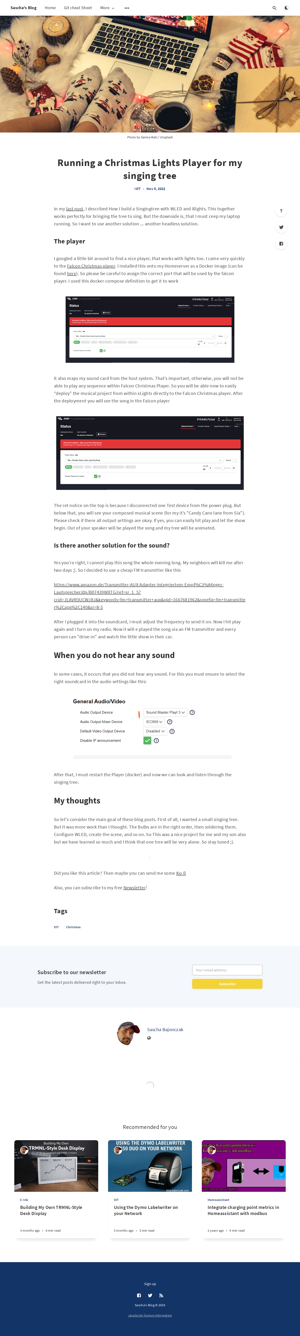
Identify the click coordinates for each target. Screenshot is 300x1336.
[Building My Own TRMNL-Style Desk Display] (56, 1221)
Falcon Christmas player (91, 266)
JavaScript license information (150, 1315)
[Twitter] (281, 227)
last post (74, 209)
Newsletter (135, 887)
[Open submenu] (127, 8)
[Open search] (274, 8)
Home (50, 7)
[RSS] (161, 1296)
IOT (138, 188)
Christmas (73, 927)
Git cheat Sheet (78, 7)
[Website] (149, 1038)
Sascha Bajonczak (165, 1029)
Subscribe (227, 983)
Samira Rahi (149, 137)
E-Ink (24, 1200)
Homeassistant (218, 1200)
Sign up (150, 1283)
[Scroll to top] (281, 211)
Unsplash (166, 137)
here (71, 273)
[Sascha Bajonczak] (128, 1033)
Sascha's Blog (24, 7)
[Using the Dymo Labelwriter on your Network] (150, 1221)
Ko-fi (181, 873)
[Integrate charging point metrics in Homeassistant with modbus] (244, 1221)
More (107, 7)
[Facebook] (281, 244)
